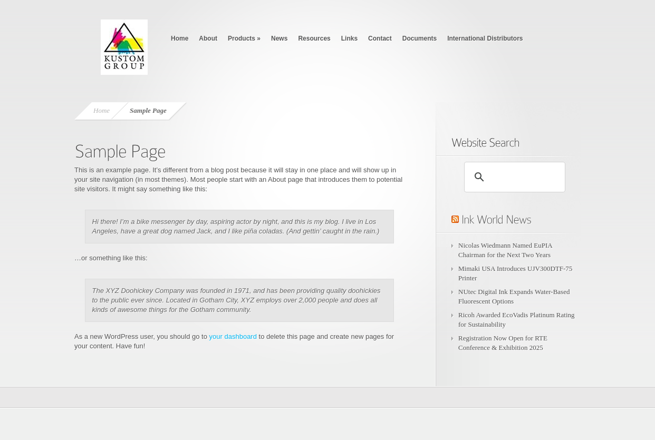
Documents (419, 38)
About (208, 38)
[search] (513, 177)
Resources (314, 38)
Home (179, 38)
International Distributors (485, 38)
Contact (380, 38)
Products (244, 38)
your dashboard (233, 336)
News (279, 38)
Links (349, 38)
